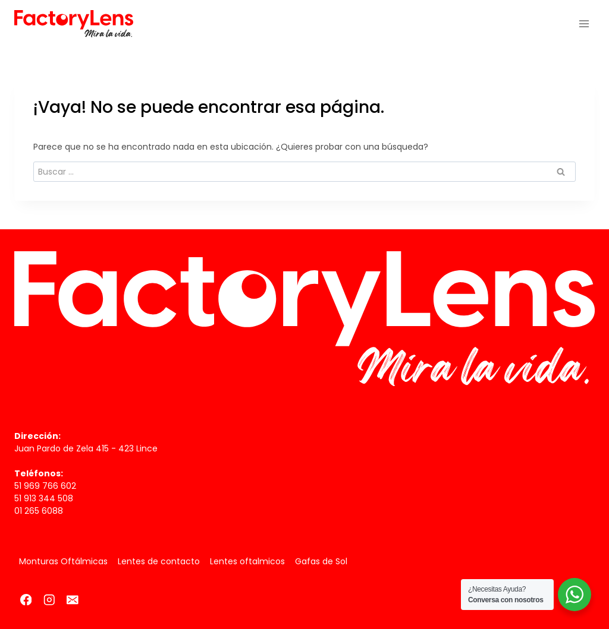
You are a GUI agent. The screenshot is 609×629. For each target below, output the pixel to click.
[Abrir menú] (584, 23)
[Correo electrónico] (72, 599)
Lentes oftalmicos (247, 561)
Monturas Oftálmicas (63, 561)
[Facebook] (25, 599)
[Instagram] (49, 599)
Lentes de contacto (159, 561)
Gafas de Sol (321, 561)
